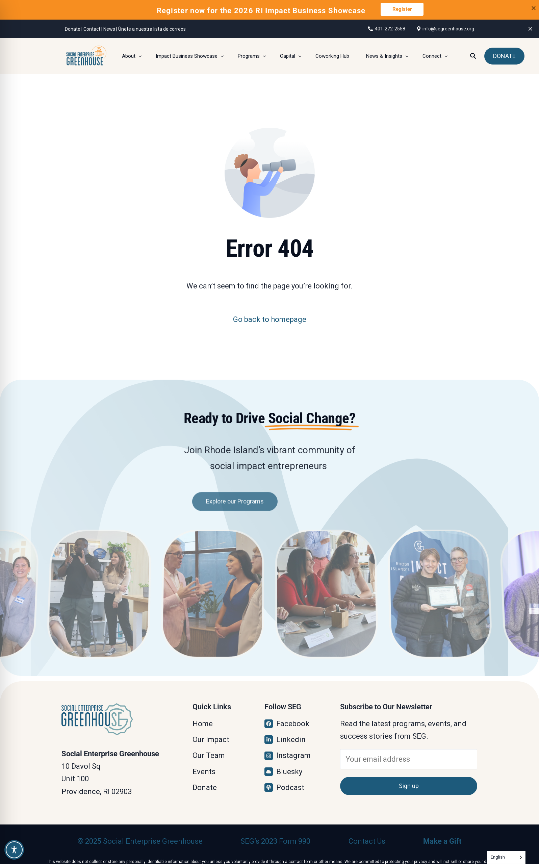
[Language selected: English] (506, 857)
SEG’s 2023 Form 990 (275, 841)
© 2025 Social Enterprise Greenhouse (140, 841)
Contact (91, 29)
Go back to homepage (269, 319)
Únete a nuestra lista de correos (152, 29)
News (109, 29)
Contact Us (367, 841)
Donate (72, 29)
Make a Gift (442, 841)
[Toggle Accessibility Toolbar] (14, 850)
